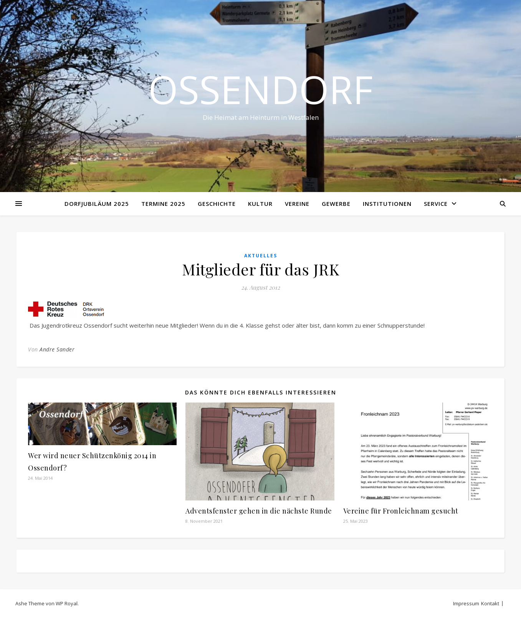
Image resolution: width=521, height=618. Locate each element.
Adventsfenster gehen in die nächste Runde (258, 510)
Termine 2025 (163, 203)
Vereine (297, 203)
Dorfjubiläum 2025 (97, 203)
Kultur (260, 203)
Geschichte (217, 203)
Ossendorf (260, 89)
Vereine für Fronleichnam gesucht (400, 510)
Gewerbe (336, 203)
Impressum (466, 603)
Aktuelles (260, 255)
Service (436, 203)
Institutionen (387, 203)
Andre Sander (57, 349)
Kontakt (490, 603)
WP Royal (67, 603)
